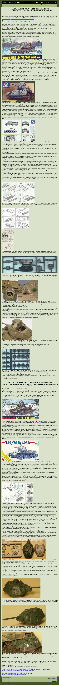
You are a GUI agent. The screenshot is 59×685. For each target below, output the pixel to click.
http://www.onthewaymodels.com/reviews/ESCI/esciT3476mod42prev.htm (18, 19)
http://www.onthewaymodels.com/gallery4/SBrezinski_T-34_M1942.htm (17, 673)
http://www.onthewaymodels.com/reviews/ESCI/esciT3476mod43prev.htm (18, 21)
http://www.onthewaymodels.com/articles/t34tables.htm (14, 674)
